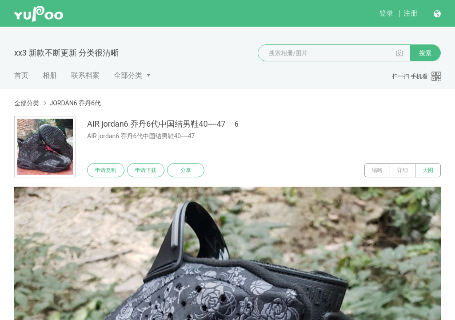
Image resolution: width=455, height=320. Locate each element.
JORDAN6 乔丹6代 (74, 103)
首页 (21, 75)
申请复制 (105, 170)
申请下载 (145, 170)
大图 (428, 170)
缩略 (377, 170)
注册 (410, 13)
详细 (402, 170)
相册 (50, 75)
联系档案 (85, 75)
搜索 (425, 52)
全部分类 (128, 75)
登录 (386, 13)
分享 (185, 170)
